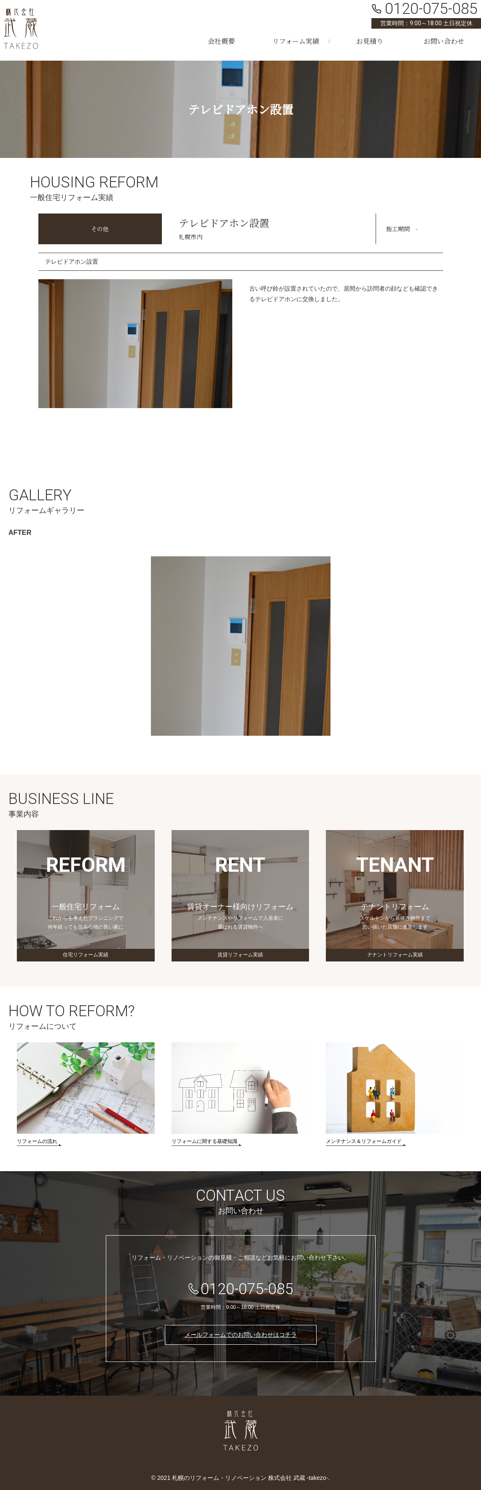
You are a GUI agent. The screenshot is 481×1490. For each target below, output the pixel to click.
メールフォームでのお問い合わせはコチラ (241, 1334)
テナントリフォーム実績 (395, 955)
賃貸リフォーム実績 (240, 955)
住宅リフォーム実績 (85, 955)
